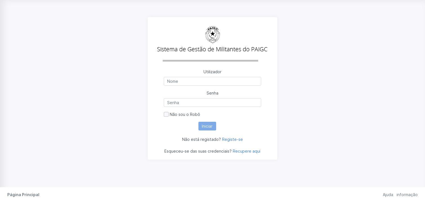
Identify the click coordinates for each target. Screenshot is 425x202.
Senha (212, 93)
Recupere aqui (246, 151)
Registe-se (232, 139)
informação (407, 194)
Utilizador (212, 71)
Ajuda (388, 194)
